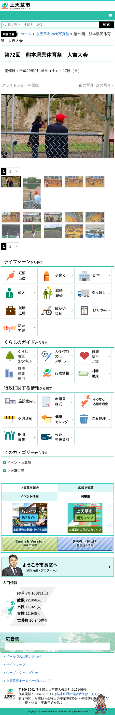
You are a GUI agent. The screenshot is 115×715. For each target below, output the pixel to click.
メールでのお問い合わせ (23, 656)
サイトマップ (15, 664)
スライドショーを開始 (20, 85)
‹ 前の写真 (84, 85)
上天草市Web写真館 (52, 34)
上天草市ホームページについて (28, 680)
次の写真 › (104, 85)
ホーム (25, 34)
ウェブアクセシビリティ (23, 673)
